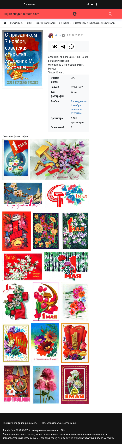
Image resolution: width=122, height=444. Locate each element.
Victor (58, 35)
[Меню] (118, 14)
